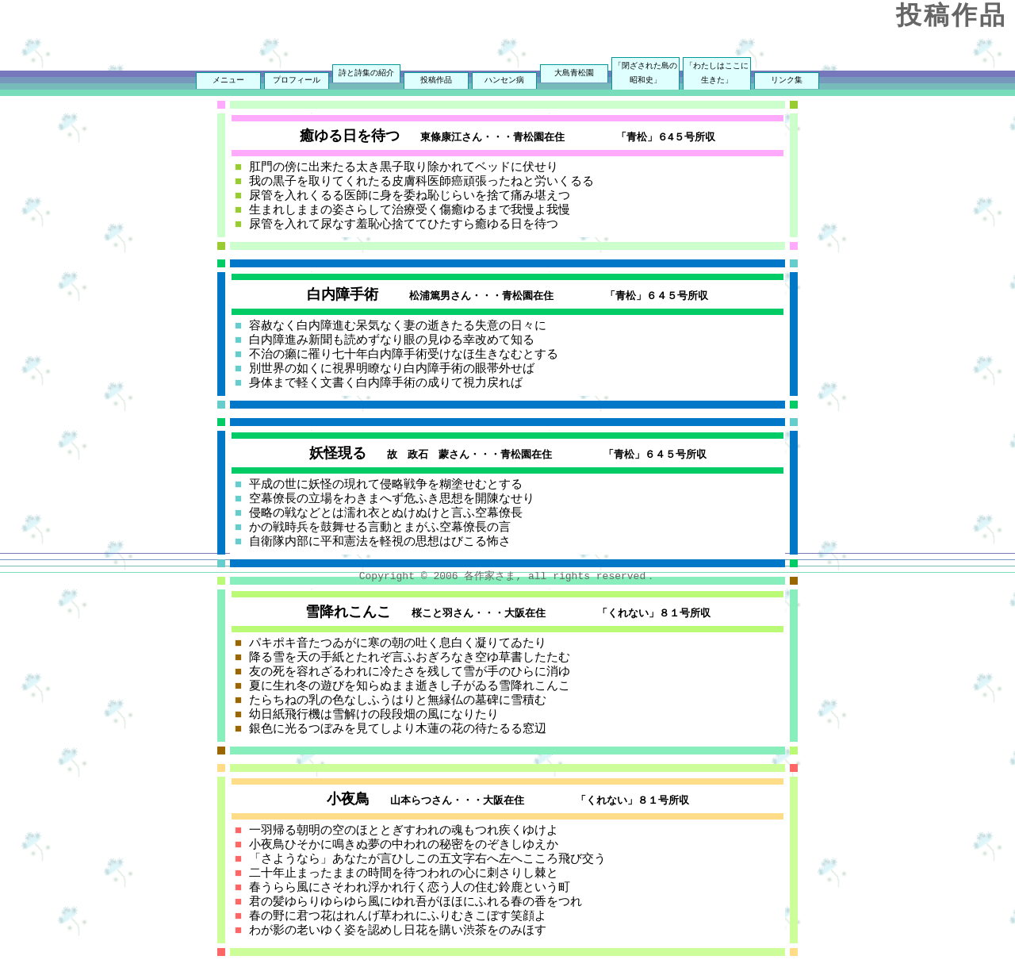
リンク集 (786, 80)
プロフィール (296, 80)
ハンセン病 (504, 80)
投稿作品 (436, 80)
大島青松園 (574, 73)
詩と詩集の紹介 (366, 73)
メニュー (228, 80)
